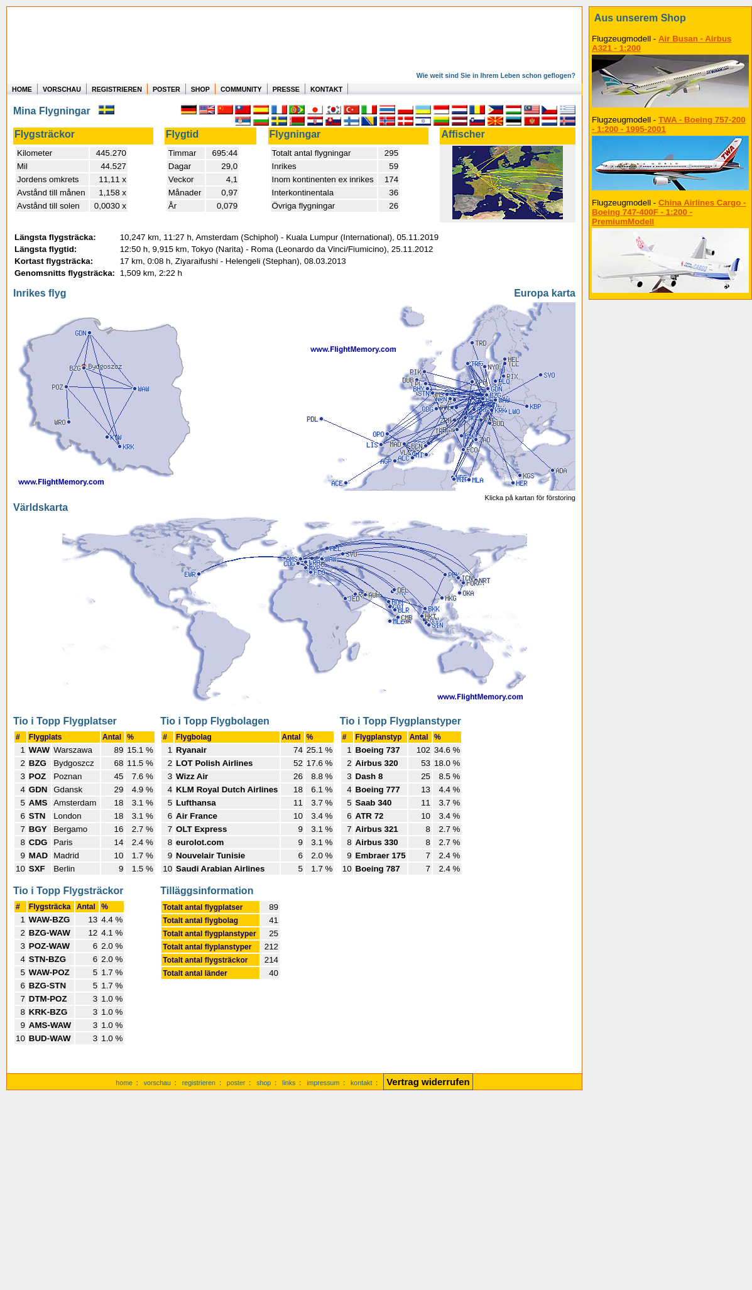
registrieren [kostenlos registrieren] (198, 1082)
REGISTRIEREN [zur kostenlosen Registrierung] (117, 89)
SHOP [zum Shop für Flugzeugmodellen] (200, 89)
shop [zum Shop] (263, 1082)
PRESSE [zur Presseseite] (286, 89)
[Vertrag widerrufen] (428, 1082)
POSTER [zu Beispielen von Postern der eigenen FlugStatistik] (166, 89)
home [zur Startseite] (124, 1082)
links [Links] (288, 1082)
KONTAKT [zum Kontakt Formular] (326, 89)
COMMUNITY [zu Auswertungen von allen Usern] (241, 89)
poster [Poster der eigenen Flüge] (236, 1082)
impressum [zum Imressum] (323, 1082)
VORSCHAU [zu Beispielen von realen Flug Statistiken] (62, 89)
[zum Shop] (670, 18)
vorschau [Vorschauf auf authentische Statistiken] (157, 1082)
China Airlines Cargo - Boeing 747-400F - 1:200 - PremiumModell (669, 212)
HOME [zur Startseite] (22, 89)
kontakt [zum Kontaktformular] (361, 1082)
